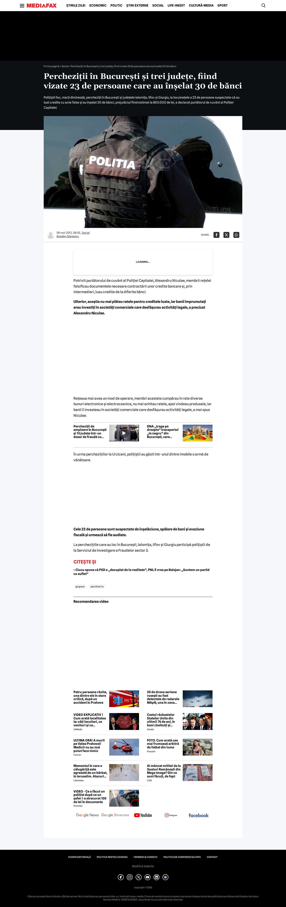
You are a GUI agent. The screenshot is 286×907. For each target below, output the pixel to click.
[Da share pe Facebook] (216, 235)
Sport (222, 5)
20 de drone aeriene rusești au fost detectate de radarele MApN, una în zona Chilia (163, 697)
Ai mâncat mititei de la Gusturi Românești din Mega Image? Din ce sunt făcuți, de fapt (164, 771)
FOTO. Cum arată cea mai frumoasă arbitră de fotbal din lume (163, 744)
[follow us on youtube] (143, 815)
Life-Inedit (176, 5)
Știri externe (137, 5)
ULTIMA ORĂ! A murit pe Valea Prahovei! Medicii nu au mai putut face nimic (89, 746)
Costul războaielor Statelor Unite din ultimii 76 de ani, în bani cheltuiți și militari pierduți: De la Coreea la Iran (163, 720)
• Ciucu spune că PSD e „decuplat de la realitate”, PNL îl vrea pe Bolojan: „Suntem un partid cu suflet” (141, 572)
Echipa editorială (79, 857)
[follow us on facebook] (199, 815)
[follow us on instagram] (171, 815)
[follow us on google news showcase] (115, 815)
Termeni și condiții (145, 857)
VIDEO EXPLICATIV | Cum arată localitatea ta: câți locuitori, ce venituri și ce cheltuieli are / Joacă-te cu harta (89, 720)
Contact (212, 857)
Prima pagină (51, 66)
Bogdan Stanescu (68, 236)
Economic (97, 5)
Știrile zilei (75, 5)
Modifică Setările (143, 866)
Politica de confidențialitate (182, 857)
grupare (80, 586)
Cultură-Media (201, 5)
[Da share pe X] (226, 235)
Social (158, 5)
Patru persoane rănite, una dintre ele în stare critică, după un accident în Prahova (90, 697)
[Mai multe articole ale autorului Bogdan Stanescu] (51, 235)
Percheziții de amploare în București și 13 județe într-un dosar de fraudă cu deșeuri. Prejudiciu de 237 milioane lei (90, 432)
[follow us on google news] (87, 815)
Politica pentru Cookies (112, 857)
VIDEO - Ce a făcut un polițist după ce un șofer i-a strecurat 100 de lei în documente (89, 797)
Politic (116, 5)
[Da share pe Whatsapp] (236, 235)
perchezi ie (97, 586)
